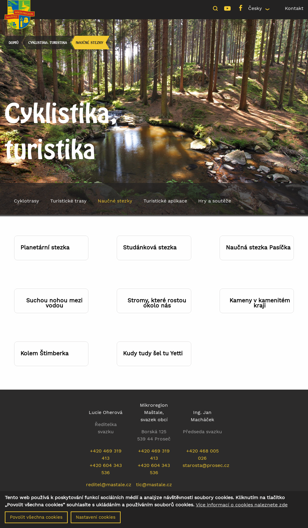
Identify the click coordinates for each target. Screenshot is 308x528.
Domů (13, 42)
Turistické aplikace (165, 201)
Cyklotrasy (26, 201)
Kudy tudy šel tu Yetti (153, 353)
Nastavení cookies (96, 518)
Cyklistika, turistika (47, 42)
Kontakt (294, 8)
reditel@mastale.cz (108, 484)
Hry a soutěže (214, 201)
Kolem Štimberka (44, 353)
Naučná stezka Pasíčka (258, 247)
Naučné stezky (89, 42)
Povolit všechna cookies (36, 518)
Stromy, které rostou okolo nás (157, 303)
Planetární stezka (44, 247)
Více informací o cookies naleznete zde (242, 506)
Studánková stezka (150, 247)
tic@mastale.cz (154, 484)
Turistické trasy (68, 201)
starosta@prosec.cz (206, 465)
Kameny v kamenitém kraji (259, 303)
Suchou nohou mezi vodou (54, 303)
